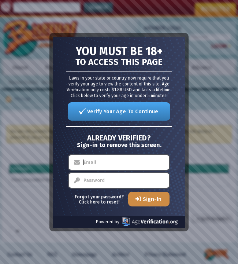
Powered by (137, 221)
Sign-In (152, 199)
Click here (89, 202)
